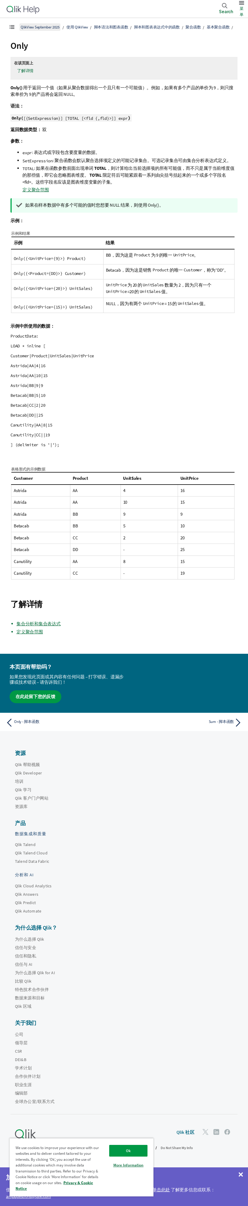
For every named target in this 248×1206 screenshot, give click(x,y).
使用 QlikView (77, 27)
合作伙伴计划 (27, 1076)
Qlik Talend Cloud (31, 853)
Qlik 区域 (23, 1006)
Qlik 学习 (23, 789)
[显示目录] (11, 27)
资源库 (21, 806)
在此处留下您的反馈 (35, 696)
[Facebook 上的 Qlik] (227, 1132)
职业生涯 (23, 1084)
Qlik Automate (28, 911)
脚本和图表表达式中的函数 (157, 27)
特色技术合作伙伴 (32, 989)
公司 (19, 1034)
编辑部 (21, 1093)
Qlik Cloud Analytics (33, 886)
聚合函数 (193, 27)
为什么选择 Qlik (29, 939)
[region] (81, 1167)
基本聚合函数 (218, 27)
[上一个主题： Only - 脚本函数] (63, 723)
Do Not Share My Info (177, 1148)
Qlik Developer (28, 773)
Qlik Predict (25, 902)
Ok (128, 1150)
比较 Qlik (23, 981)
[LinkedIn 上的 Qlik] (216, 1132)
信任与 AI (23, 964)
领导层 (21, 1042)
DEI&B (20, 1059)
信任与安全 (25, 947)
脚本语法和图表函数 (111, 27)
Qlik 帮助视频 (27, 764)
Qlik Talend (25, 844)
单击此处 (161, 1190)
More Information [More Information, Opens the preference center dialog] (128, 1165)
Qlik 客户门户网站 (31, 798)
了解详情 (25, 70)
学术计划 (23, 1068)
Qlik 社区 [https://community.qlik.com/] (185, 1132)
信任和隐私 (25, 956)
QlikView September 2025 (40, 27)
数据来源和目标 (30, 998)
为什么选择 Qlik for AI (35, 972)
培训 (19, 781)
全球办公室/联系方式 (35, 1101)
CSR (18, 1051)
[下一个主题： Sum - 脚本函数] (185, 723)
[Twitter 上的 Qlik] (205, 1132)
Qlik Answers (26, 894)
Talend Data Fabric (32, 861)
